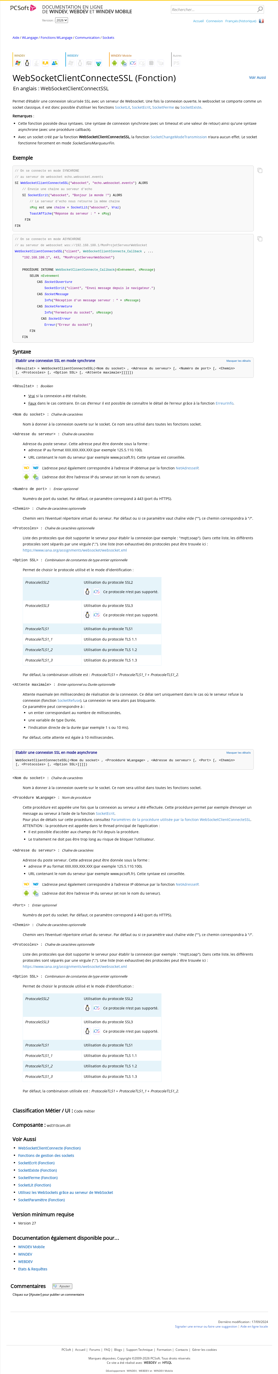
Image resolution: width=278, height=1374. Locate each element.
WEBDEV (25, 1268)
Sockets (108, 37)
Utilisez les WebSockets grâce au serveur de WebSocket (65, 1199)
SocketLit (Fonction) (34, 1191)
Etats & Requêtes (32, 1275)
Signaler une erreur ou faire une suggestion (206, 1333)
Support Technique (139, 1349)
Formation (164, 1349)
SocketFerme (163, 107)
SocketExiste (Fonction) (37, 1177)
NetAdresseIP (187, 474)
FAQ (107, 1349)
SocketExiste (190, 107)
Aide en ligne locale (254, 1333)
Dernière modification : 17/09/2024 (243, 1328)
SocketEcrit (141, 107)
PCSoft (66, 1349)
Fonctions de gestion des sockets (46, 1162)
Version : (48, 20)
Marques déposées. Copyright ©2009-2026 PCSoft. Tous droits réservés (139, 1358)
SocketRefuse (68, 707)
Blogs (118, 1349)
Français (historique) (240, 21)
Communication (87, 37)
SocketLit (122, 107)
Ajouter (61, 1293)
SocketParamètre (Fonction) (41, 1206)
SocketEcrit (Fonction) (36, 1169)
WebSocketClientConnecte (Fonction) (49, 1154)
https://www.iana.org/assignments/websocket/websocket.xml (75, 556)
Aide (16, 37)
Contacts (182, 1349)
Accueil (198, 21)
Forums (94, 1349)
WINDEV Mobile (31, 1253)
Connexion (214, 21)
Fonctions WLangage (56, 37)
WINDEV (25, 1260)
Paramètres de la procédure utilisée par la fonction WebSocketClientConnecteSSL (180, 826)
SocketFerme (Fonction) (37, 1184)
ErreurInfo (224, 409)
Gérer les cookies (204, 1349)
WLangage (30, 37)
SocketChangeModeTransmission (178, 136)
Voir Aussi (257, 77)
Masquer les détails (238, 367)
